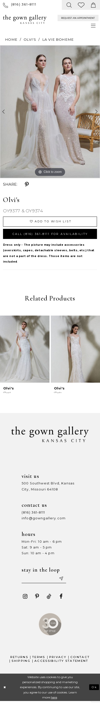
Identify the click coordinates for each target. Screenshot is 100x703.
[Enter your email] (45, 580)
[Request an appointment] (78, 18)
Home (11, 39)
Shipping (21, 662)
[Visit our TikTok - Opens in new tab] (49, 598)
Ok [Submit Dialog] (94, 689)
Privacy (57, 659)
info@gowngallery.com (44, 519)
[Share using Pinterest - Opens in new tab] (26, 184)
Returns (19, 659)
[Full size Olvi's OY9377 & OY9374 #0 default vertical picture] (50, 111)
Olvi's (30, 39)
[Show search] (69, 5)
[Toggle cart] (93, 5)
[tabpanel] (50, 111)
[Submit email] (63, 580)
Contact (80, 659)
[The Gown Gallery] (24, 19)
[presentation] (24, 350)
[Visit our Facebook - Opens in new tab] (61, 598)
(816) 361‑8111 (33, 514)
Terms (38, 659)
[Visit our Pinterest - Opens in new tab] (37, 598)
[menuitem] (20, 5)
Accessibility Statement (61, 662)
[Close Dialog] (5, 689)
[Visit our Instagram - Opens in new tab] (25, 598)
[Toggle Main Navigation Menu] (93, 26)
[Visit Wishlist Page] (81, 5)
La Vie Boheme (58, 39)
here (54, 699)
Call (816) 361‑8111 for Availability (53, 234)
